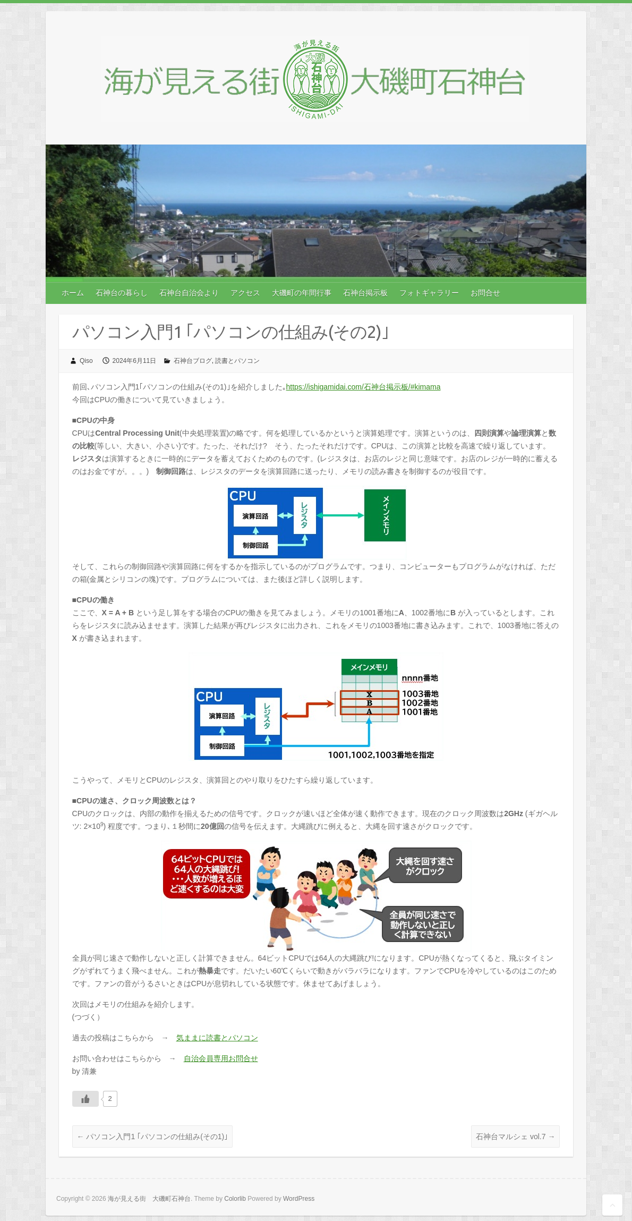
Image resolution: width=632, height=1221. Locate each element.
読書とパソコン (237, 360)
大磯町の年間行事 (301, 293)
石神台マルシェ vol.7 (515, 1136)
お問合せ (485, 293)
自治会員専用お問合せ (221, 1058)
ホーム (73, 293)
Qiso (86, 360)
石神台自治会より (189, 293)
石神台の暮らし (122, 293)
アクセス (245, 293)
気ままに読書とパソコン (217, 1037)
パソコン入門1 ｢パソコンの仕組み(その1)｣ (152, 1136)
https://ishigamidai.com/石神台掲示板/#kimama (363, 387)
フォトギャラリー (429, 293)
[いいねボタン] (85, 1099)
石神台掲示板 (365, 293)
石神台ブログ (193, 360)
